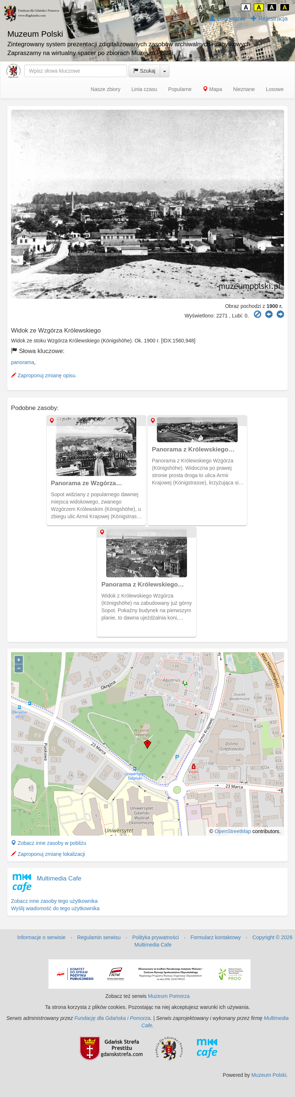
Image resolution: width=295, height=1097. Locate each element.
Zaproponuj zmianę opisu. (44, 375)
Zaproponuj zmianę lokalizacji (48, 854)
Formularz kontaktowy (215, 937)
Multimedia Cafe (59, 878)
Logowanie (227, 18)
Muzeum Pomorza (169, 996)
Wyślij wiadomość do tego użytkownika (55, 908)
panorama (22, 362)
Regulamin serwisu (98, 937)
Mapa (212, 89)
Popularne (180, 89)
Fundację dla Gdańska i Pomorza (112, 1018)
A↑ (226, 7)
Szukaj (144, 71)
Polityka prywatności (155, 937)
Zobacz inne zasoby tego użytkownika (54, 901)
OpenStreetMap (233, 831)
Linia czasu (144, 89)
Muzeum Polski (268, 1075)
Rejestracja (269, 18)
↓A (199, 7)
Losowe (275, 89)
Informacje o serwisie (41, 937)
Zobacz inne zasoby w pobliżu (48, 843)
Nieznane (244, 89)
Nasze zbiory (105, 89)
